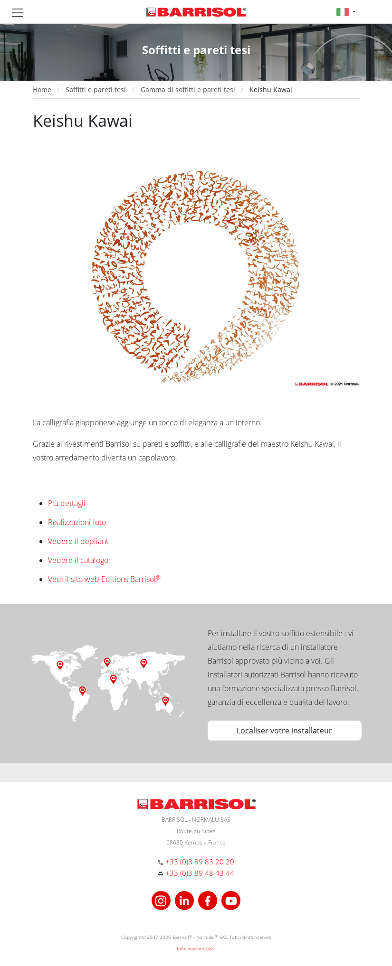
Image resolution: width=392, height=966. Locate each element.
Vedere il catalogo (78, 560)
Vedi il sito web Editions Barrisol (104, 579)
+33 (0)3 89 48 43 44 (199, 873)
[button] (346, 11)
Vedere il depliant (78, 541)
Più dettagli (67, 503)
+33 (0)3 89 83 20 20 (199, 861)
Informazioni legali (196, 948)
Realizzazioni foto (77, 522)
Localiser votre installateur (284, 730)
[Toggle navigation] (17, 13)
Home (42, 89)
